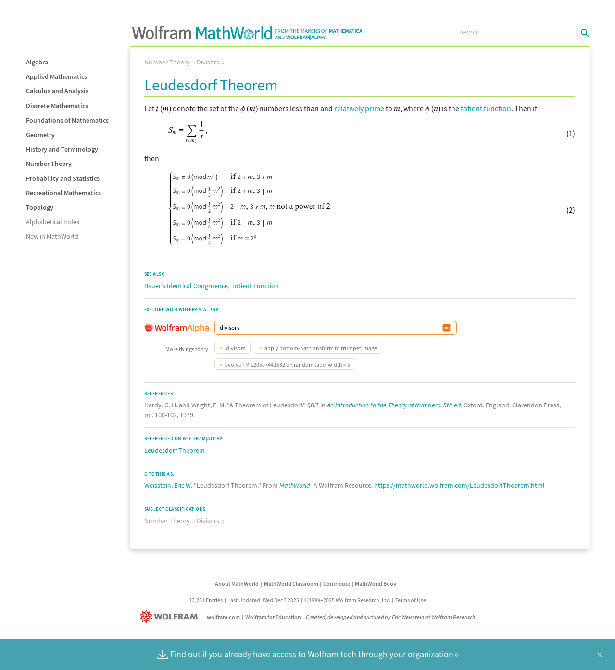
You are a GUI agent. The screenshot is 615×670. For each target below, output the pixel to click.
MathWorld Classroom (291, 583)
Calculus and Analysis (57, 91)
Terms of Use (410, 600)
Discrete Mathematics (57, 105)
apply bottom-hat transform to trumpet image (320, 348)
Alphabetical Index (52, 221)
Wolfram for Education (273, 616)
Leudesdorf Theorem (174, 450)
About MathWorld (237, 583)
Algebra (37, 62)
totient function (486, 108)
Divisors (208, 62)
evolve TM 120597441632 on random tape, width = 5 (287, 364)
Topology (39, 207)
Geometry (40, 134)
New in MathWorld (52, 236)
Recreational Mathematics (63, 193)
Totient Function (255, 285)
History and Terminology (62, 149)
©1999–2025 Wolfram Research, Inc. (347, 600)
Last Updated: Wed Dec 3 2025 (263, 600)
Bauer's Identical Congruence (186, 285)
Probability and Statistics (63, 178)
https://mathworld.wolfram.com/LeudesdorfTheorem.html (459, 485)
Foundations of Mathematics (67, 120)
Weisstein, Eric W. (168, 485)
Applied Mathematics (56, 76)
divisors (235, 348)
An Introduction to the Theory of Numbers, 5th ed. (394, 405)
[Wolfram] (171, 616)
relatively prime (359, 108)
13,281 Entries (206, 600)
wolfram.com (223, 616)
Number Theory (49, 163)
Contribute (336, 583)
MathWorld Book (375, 583)
